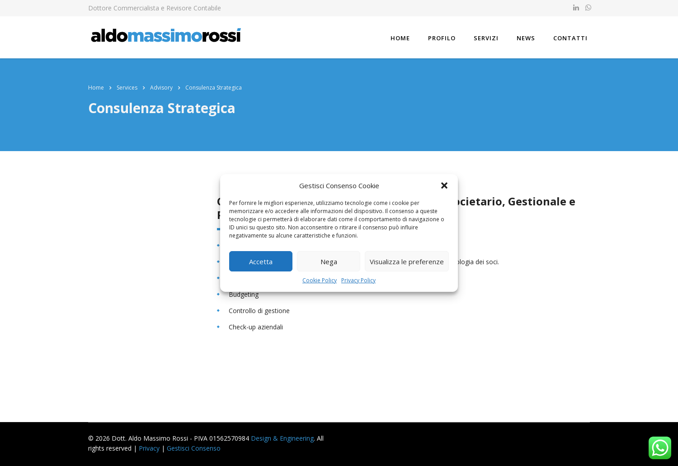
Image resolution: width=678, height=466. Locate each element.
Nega (328, 261)
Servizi (486, 38)
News (526, 38)
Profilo (442, 38)
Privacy (149, 448)
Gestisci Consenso (194, 448)
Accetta (261, 261)
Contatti (570, 38)
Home (400, 38)
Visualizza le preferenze (407, 261)
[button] (444, 185)
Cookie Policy (319, 280)
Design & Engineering (282, 438)
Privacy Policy (358, 280)
